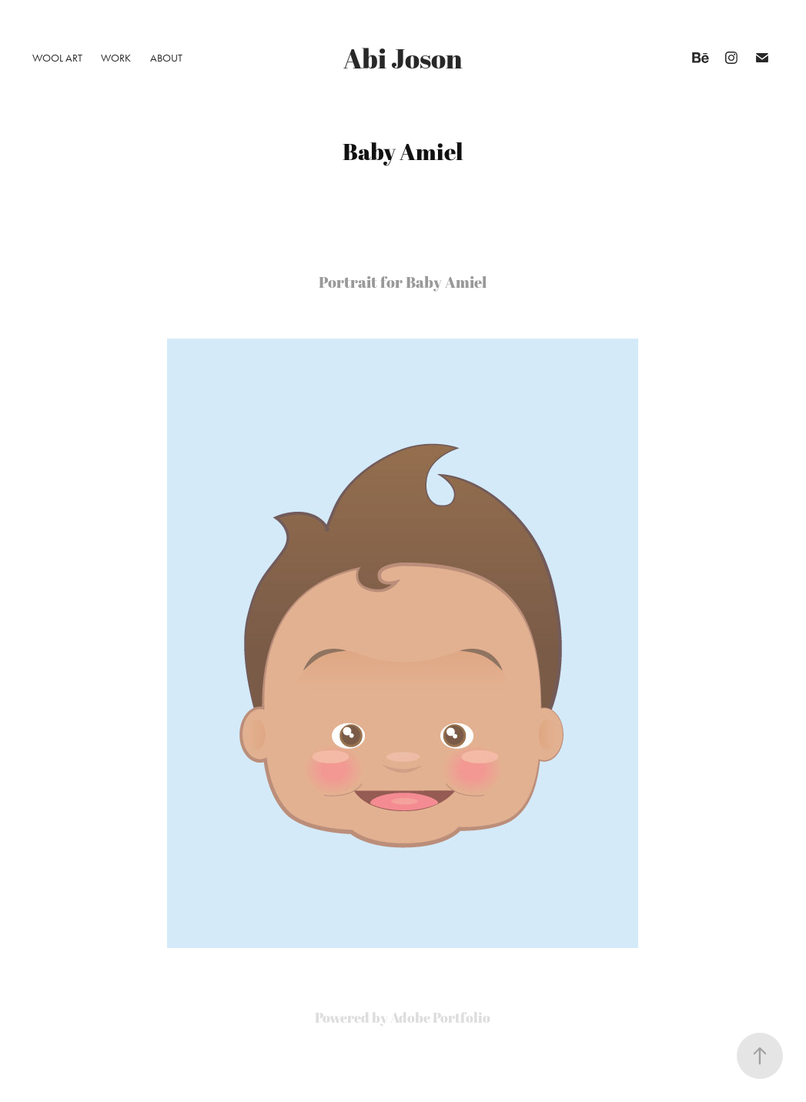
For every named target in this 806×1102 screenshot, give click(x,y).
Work (116, 58)
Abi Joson (403, 58)
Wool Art (57, 58)
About (166, 58)
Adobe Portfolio (440, 1017)
